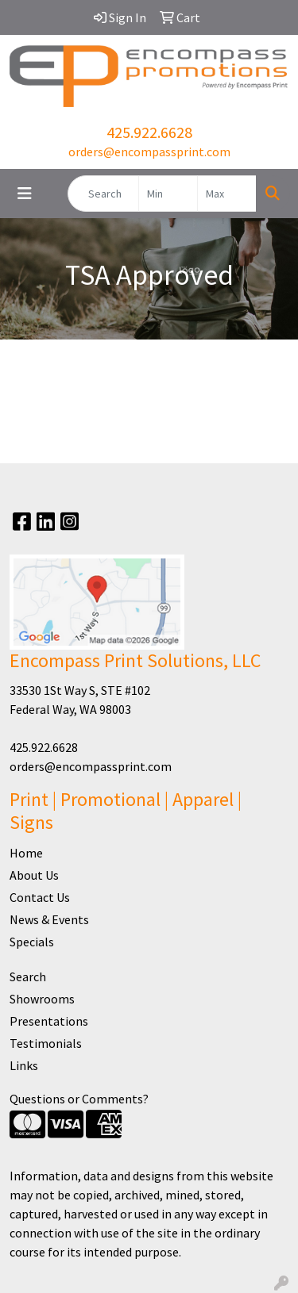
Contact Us (40, 897)
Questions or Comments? (79, 1099)
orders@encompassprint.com (149, 151)
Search (28, 976)
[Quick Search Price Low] (168, 193)
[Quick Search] (103, 193)
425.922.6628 (149, 132)
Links (24, 1065)
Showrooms (42, 999)
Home (26, 853)
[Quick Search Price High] (227, 193)
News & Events (49, 919)
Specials (32, 942)
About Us (34, 875)
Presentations (49, 1021)
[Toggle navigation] (24, 193)
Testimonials (46, 1043)
